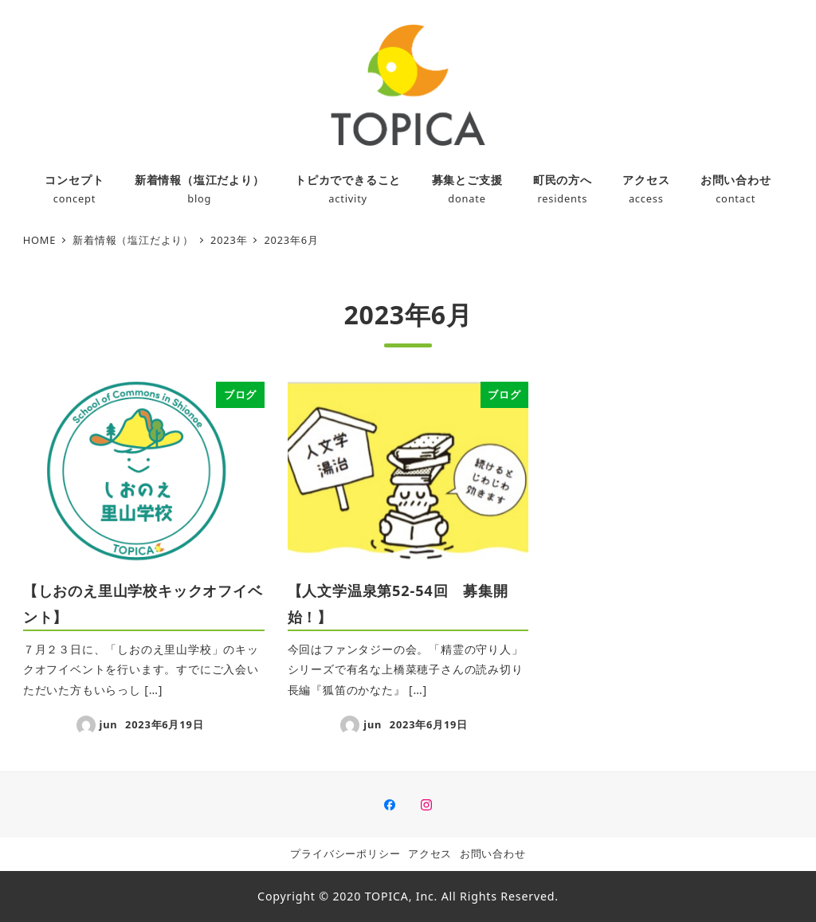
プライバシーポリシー (345, 853)
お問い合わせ (493, 853)
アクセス (430, 853)
